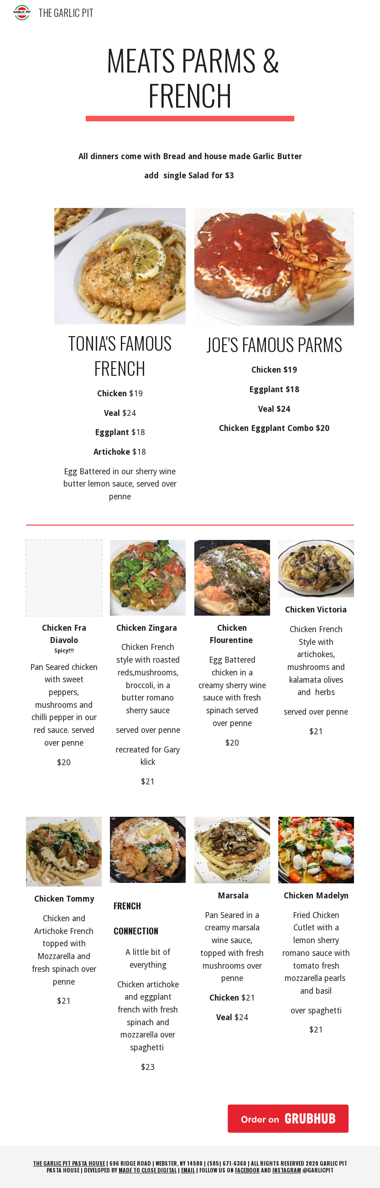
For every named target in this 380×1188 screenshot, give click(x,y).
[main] (190, 81)
